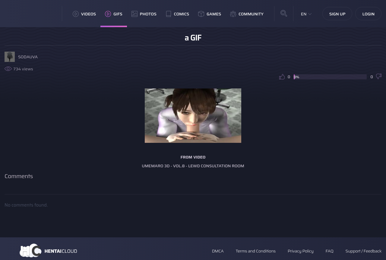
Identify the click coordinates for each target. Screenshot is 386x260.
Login (368, 14)
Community (247, 14)
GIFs (113, 14)
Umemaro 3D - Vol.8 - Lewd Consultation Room (193, 165)
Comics (177, 14)
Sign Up (337, 14)
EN (304, 14)
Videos (84, 14)
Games (209, 14)
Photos (144, 14)
